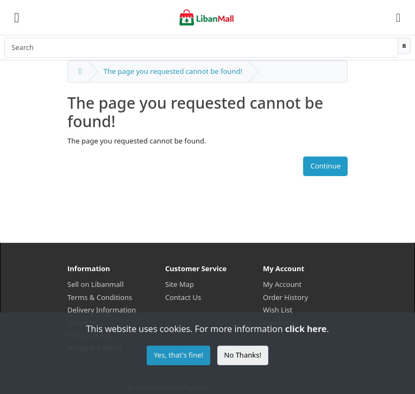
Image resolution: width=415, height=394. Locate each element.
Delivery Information (101, 310)
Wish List (277, 310)
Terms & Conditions (99, 297)
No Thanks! (242, 355)
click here (305, 329)
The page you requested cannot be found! (172, 71)
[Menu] (16, 17)
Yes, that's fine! (178, 355)
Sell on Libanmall (95, 284)
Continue (325, 166)
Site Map (179, 284)
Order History (285, 297)
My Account (282, 284)
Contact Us (183, 297)
